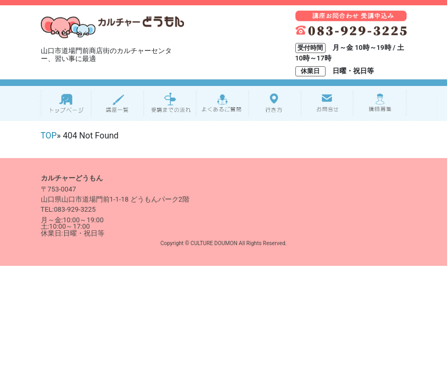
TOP (49, 136)
